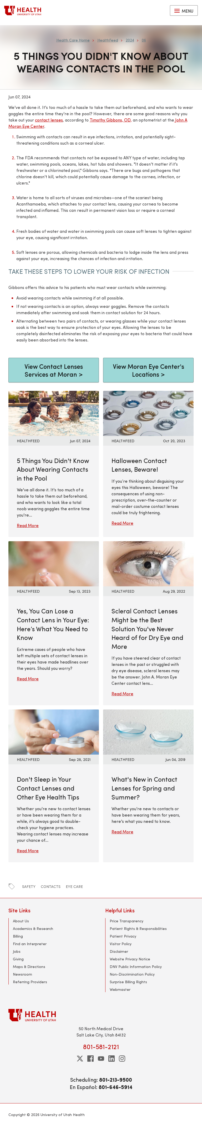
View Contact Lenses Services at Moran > (53, 370)
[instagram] (122, 1058)
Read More (28, 525)
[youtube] (101, 1058)
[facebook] (90, 1058)
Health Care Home (73, 40)
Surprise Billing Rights (128, 981)
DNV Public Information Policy (136, 966)
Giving (18, 958)
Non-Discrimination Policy (132, 974)
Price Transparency (126, 920)
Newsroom (22, 974)
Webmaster (120, 989)
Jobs (17, 951)
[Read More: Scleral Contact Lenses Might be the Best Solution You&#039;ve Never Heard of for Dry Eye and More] (148, 563)
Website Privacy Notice (130, 958)
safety (29, 886)
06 (144, 40)
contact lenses (49, 120)
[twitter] (80, 1058)
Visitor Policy (121, 943)
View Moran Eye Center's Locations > (148, 370)
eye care (74, 886)
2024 (130, 40)
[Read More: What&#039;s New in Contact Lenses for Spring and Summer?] (148, 731)
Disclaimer (119, 951)
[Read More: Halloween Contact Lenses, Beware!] (148, 412)
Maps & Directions (29, 966)
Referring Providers (30, 981)
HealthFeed (107, 40)
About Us (21, 920)
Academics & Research (33, 928)
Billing (18, 936)
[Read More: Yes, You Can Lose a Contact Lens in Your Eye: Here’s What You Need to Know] (53, 563)
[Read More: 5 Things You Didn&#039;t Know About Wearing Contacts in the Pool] (53, 412)
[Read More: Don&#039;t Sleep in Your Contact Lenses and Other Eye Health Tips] (53, 731)
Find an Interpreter (30, 943)
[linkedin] (111, 1058)
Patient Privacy (123, 936)
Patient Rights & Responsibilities (138, 928)
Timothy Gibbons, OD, (111, 120)
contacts (50, 886)
